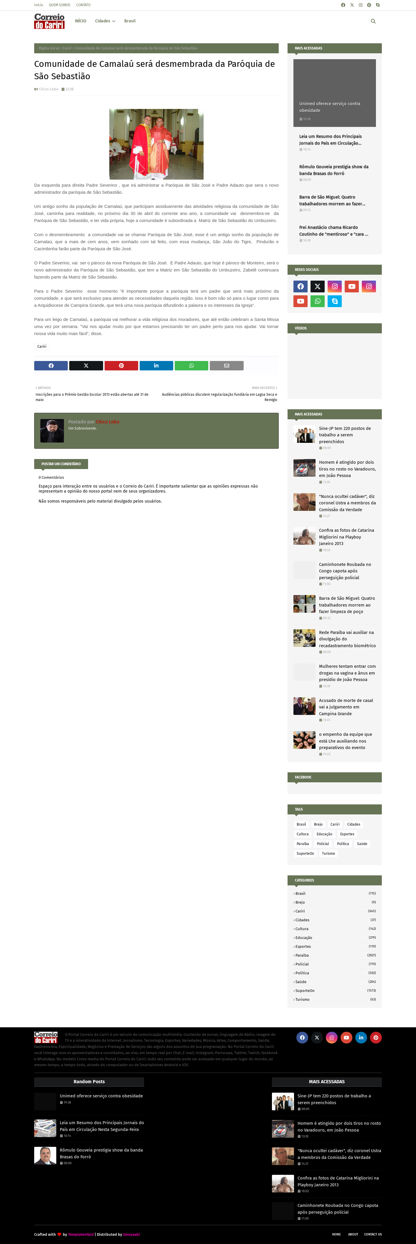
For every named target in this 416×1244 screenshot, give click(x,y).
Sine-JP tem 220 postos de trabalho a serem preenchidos (345, 435)
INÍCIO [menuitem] (80, 21)
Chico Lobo (49, 89)
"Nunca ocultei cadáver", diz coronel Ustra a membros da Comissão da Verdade (347, 503)
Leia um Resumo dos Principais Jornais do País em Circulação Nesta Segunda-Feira (330, 140)
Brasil (301, 824)
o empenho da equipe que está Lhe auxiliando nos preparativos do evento (345, 741)
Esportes (347, 834)
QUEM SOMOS (59, 5)
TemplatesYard (81, 1234)
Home (336, 1234)
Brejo (318, 824)
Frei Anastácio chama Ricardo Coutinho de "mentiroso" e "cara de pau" (334, 231)
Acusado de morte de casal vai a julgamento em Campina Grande (346, 707)
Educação (324, 834)
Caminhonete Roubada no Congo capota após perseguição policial (345, 571)
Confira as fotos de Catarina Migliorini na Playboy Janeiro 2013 (346, 537)
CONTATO (83, 5)
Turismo (328, 854)
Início (38, 5)
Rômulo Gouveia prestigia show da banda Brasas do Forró (334, 170)
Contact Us (373, 1234)
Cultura (303, 834)
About (353, 1234)
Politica (343, 844)
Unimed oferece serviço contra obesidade (329, 107)
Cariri (67, 48)
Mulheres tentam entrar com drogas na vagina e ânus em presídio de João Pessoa (347, 673)
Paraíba (303, 844)
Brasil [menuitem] (130, 21)
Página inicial (49, 48)
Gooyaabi (131, 1234)
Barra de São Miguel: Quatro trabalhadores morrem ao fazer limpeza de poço (330, 200)
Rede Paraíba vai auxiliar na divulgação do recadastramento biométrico (347, 639)
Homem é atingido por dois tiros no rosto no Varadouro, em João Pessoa (347, 469)
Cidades (353, 824)
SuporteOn (305, 854)
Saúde (362, 844)
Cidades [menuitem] (102, 21)
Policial (323, 844)
